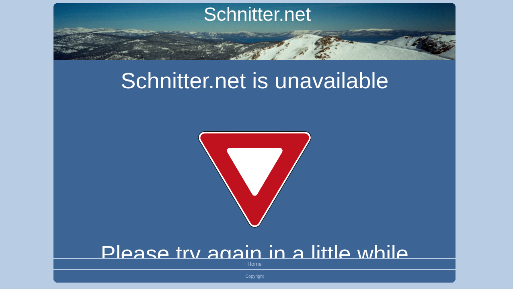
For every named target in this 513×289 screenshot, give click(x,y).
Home (254, 264)
